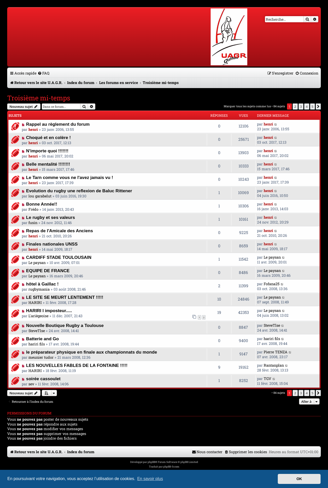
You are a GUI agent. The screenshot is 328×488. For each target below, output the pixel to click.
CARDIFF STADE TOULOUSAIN (58, 257)
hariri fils (36, 344)
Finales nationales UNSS (52, 244)
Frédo (33, 209)
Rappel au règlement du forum (58, 124)
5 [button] (312, 106)
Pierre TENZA (276, 351)
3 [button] (301, 106)
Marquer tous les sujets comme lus (247, 106)
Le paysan (37, 262)
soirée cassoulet (43, 378)
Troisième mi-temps (38, 97)
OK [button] (299, 479)
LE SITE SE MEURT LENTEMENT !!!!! (64, 297)
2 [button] (295, 106)
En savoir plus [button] (150, 478)
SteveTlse (36, 330)
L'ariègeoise (38, 315)
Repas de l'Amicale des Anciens (59, 230)
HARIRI (35, 302)
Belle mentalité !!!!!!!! (48, 164)
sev (31, 383)
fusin (32, 222)
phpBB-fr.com (171, 466)
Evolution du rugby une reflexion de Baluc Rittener (79, 190)
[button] (318, 106)
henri (33, 129)
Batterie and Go (42, 338)
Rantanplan (274, 365)
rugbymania (39, 289)
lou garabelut (40, 196)
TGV (267, 378)
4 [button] (307, 106)
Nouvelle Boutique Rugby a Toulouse (65, 325)
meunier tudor (41, 357)
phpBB (151, 462)
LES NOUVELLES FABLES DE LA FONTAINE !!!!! (77, 365)
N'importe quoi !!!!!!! (47, 150)
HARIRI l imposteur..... (49, 310)
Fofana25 (272, 283)
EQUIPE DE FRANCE (48, 270)
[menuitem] (43, 73)
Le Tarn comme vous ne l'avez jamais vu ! (69, 177)
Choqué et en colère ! (48, 137)
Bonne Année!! (41, 204)
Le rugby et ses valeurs (50, 217)
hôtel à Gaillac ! (42, 284)
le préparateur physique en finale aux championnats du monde (91, 352)
